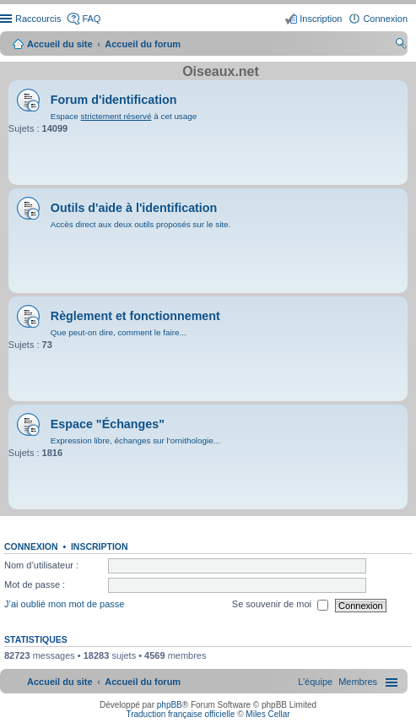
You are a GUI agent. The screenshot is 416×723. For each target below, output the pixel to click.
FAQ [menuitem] (91, 19)
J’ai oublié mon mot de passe (64, 605)
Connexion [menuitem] (385, 19)
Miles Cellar (267, 714)
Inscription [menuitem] (321, 19)
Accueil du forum (143, 44)
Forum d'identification (114, 100)
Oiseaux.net (220, 71)
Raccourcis (38, 19)
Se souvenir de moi (280, 606)
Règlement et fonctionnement (135, 316)
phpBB (169, 704)
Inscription (99, 546)
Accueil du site (60, 44)
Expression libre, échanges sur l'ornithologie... (135, 440)
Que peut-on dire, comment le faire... (118, 332)
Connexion (31, 546)
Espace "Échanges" (108, 424)
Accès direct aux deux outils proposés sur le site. (141, 224)
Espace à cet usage (124, 116)
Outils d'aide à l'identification (134, 208)
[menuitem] (357, 682)
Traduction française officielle (180, 714)
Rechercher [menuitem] (401, 45)
